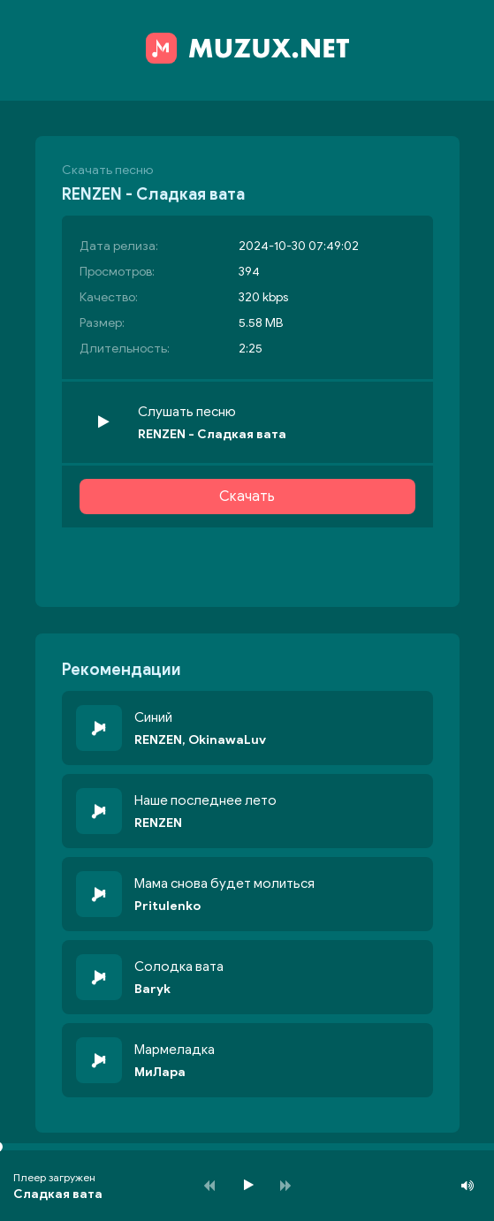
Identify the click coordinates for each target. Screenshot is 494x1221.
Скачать (247, 496)
